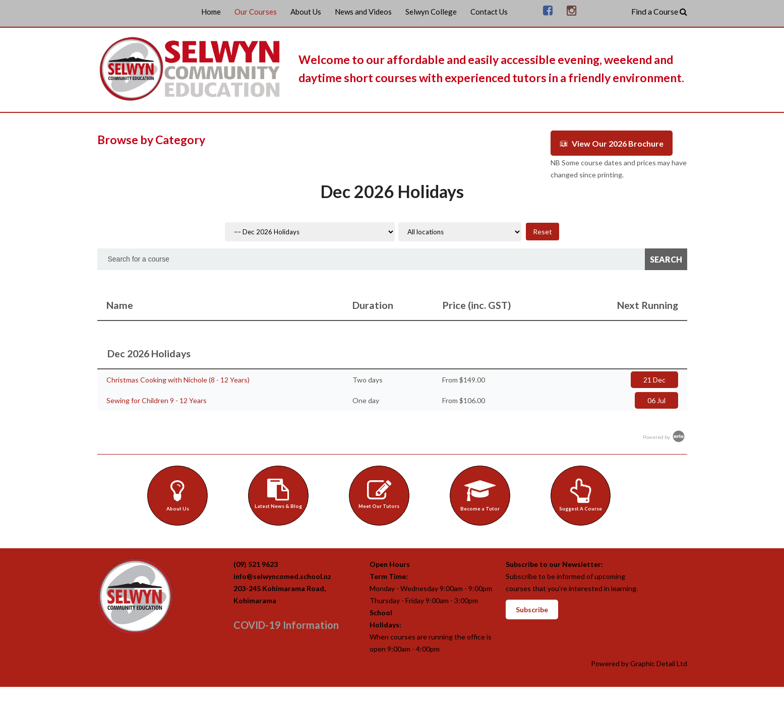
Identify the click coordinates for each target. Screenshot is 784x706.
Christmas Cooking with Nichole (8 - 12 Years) (178, 378)
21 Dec (654, 378)
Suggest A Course (582, 494)
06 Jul (656, 399)
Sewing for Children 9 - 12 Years (156, 399)
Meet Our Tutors (380, 493)
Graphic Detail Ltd (658, 664)
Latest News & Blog (280, 493)
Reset (542, 230)
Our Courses (255, 11)
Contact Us (489, 11)
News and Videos (363, 11)
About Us (305, 11)
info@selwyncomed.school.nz (282, 577)
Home (211, 11)
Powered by (664, 436)
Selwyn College (431, 11)
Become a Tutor (481, 494)
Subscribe (532, 610)
